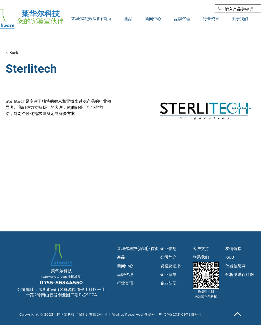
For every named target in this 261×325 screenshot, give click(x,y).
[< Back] (16, 52)
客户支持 (201, 249)
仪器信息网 (235, 266)
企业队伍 (168, 283)
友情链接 (233, 249)
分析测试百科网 (239, 274)
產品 (121, 257)
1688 (229, 257)
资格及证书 (170, 266)
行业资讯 (125, 283)
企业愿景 (168, 274)
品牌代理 (125, 274)
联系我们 (201, 257)
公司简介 (168, 257)
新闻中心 (125, 266)
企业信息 (168, 249)
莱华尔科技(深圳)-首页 (135, 249)
